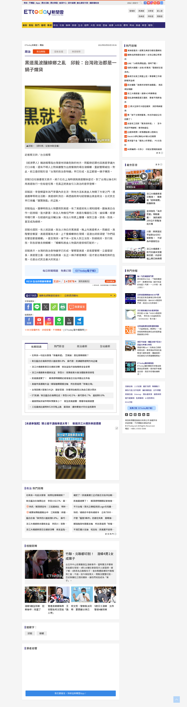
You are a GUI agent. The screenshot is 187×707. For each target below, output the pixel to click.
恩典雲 (141, 16)
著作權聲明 (129, 398)
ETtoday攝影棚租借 (145, 363)
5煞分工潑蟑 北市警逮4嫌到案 (104, 607)
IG (151, 2)
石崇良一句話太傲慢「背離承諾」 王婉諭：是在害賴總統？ (60, 355)
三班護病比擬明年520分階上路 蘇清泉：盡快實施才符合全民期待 (64, 406)
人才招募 (138, 386)
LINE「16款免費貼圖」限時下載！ (142, 63)
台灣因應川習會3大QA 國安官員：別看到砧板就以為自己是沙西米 (64, 389)
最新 (25, 25)
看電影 (132, 10)
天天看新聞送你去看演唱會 (148, 310)
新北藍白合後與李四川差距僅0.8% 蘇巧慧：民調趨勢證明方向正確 (64, 360)
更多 (159, 152)
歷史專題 (54, 3)
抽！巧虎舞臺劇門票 (145, 276)
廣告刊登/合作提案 (133, 390)
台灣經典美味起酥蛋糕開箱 (148, 326)
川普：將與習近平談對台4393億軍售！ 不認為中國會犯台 (154, 236)
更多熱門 (110, 534)
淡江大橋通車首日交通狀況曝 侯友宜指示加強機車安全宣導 (61, 366)
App (38, 3)
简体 (26, 3)
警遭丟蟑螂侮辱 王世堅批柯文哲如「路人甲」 (58, 609)
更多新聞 (109, 281)
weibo (158, 2)
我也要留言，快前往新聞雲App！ (71, 693)
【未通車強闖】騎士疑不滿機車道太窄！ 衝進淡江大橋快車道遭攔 (62, 423)
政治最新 (82, 346)
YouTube (148, 2)
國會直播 (58, 51)
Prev (114, 295)
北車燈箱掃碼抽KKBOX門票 (148, 294)
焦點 (31, 25)
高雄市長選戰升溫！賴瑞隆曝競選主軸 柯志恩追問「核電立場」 (63, 383)
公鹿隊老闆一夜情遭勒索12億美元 (142, 132)
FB (145, 2)
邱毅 (30, 633)
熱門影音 (59, 346)
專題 (49, 25)
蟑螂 (41, 633)
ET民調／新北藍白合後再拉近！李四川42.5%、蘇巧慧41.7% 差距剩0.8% (68, 395)
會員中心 (63, 3)
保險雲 (150, 16)
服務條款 (157, 394)
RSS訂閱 (128, 402)
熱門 (37, 25)
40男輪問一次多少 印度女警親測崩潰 (144, 149)
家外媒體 (72, 3)
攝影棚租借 (94, 3)
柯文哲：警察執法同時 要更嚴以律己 (81, 607)
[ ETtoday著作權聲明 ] (74, 329)
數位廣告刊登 (82, 3)
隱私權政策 (147, 394)
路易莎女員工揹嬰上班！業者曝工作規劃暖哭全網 (142, 78)
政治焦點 (41, 51)
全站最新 (105, 346)
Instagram (135, 414)
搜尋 (140, 2)
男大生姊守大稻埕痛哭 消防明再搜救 (143, 108)
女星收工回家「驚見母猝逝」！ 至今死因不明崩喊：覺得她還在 (142, 125)
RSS (155, 2)
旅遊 (74, 25)
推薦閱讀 (36, 346)
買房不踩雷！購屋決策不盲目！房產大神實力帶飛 (149, 343)
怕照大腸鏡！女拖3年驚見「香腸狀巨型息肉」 (143, 69)
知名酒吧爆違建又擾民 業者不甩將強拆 (142, 99)
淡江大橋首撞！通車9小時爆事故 (142, 93)
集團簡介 (156, 386)
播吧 (43, 25)
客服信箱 (129, 394)
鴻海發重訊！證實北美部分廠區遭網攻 (144, 50)
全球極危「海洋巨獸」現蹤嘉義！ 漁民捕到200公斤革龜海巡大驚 (154, 217)
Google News (161, 2)
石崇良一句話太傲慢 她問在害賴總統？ (45, 495)
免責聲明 (139, 398)
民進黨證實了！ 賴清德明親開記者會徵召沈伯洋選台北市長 (61, 378)
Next (111, 295)
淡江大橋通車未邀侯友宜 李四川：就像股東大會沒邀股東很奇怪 (63, 372)
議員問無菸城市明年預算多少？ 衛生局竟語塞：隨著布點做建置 (63, 401)
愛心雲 (159, 10)
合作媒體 (157, 390)
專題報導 (76, 51)
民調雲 (141, 10)
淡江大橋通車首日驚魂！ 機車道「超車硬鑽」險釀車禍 (154, 198)
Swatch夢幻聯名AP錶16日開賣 (141, 136)
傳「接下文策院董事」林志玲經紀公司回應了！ (142, 117)
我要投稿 (129, 386)
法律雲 (150, 10)
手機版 (32, 3)
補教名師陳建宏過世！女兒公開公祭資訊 (142, 56)
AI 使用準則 (149, 398)
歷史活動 (45, 3)
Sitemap (137, 394)
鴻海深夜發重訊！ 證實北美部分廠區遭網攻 (62, 295)
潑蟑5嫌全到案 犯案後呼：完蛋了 (34, 607)
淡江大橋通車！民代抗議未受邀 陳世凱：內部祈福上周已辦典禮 (154, 253)
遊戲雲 (159, 16)
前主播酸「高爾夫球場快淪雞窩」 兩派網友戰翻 (143, 86)
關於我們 (147, 386)
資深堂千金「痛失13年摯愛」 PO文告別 (143, 142)
